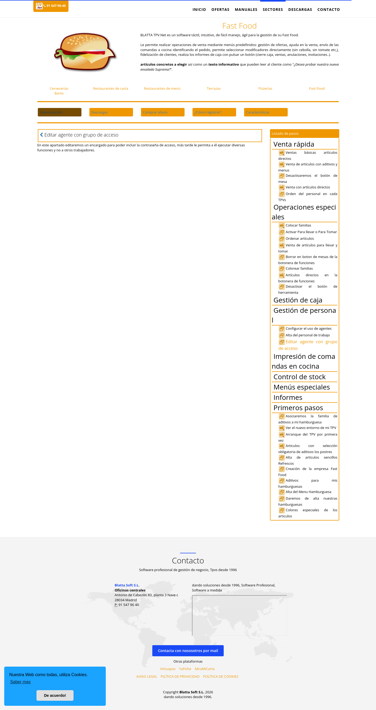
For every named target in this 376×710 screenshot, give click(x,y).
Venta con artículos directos (304, 187)
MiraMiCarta (204, 668)
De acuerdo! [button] (55, 695)
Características (257, 112)
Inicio (199, 9)
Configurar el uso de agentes (305, 328)
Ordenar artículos (296, 238)
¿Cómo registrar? (207, 112)
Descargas (300, 9)
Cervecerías (59, 88)
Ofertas (220, 9)
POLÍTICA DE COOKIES (220, 676)
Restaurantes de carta (110, 88)
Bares (58, 93)
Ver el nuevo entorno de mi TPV (307, 427)
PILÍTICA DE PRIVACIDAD (180, 676)
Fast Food (316, 88)
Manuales (246, 9)
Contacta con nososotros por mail (188, 650)
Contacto (329, 9)
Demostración (51, 112)
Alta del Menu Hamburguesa (305, 491)
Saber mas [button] (20, 682)
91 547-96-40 (54, 5)
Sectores (273, 9)
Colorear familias (295, 268)
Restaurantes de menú (162, 88)
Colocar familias (294, 225)
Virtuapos (168, 668)
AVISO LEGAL (146, 676)
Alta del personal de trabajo (304, 335)
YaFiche (185, 668)
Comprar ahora (155, 112)
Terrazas (214, 88)
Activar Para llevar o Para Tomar (307, 231)
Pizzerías (265, 88)
